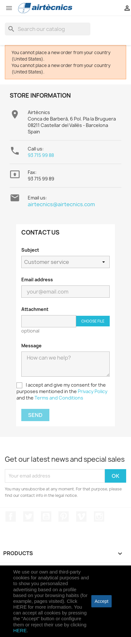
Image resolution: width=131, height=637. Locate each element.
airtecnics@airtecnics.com (61, 204)
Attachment (34, 309)
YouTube (46, 516)
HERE (20, 630)
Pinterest (63, 516)
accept (101, 601)
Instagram (99, 516)
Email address (37, 279)
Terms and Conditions (59, 398)
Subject (30, 250)
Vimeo (81, 516)
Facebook (10, 516)
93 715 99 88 (41, 155)
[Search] (47, 29)
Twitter (28, 516)
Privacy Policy (92, 391)
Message (31, 346)
